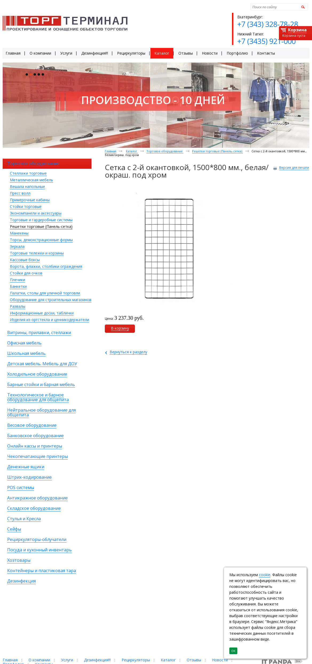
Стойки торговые (26, 206)
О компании (39, 659)
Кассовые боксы (25, 259)
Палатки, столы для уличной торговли (45, 293)
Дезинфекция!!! (97, 659)
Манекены (19, 233)
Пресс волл (20, 193)
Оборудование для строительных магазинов (50, 299)
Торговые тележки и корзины (37, 253)
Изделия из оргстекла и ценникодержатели (49, 319)
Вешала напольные (27, 186)
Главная (110, 151)
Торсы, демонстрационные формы (41, 239)
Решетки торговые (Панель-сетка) (41, 226)
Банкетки (18, 286)
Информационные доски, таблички (42, 312)
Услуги (67, 659)
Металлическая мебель (31, 179)
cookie (264, 574)
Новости (220, 659)
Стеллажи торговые (28, 173)
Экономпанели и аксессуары (35, 213)
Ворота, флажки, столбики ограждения (46, 266)
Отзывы (194, 659)
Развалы (17, 306)
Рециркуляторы (136, 659)
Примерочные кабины (30, 199)
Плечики (17, 279)
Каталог (132, 151)
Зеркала (17, 246)
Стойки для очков (26, 273)
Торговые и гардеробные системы (41, 219)
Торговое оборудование (164, 151)
